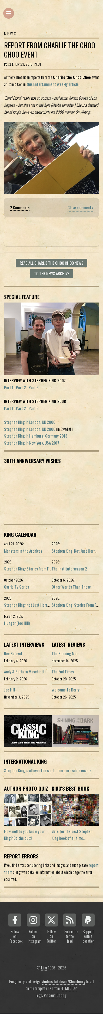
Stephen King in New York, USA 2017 (31, 443)
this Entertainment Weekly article (52, 84)
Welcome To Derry (65, 690)
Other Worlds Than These (71, 587)
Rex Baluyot (13, 653)
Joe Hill (9, 690)
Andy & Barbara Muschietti (24, 671)
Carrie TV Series (16, 587)
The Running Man (65, 653)
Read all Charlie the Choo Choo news (52, 263)
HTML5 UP (69, 988)
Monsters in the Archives (23, 551)
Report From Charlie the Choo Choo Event (49, 50)
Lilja (44, 968)
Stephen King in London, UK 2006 (29, 422)
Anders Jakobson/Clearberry (63, 981)
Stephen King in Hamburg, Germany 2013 (35, 436)
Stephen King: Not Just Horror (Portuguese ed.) (41, 605)
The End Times (63, 671)
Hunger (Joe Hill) (17, 623)
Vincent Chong (55, 995)
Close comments (80, 207)
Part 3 (34, 387)
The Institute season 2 (69, 569)
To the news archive (51, 273)
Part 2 (21, 387)
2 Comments (19, 207)
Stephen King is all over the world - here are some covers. (48, 770)
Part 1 (8, 387)
